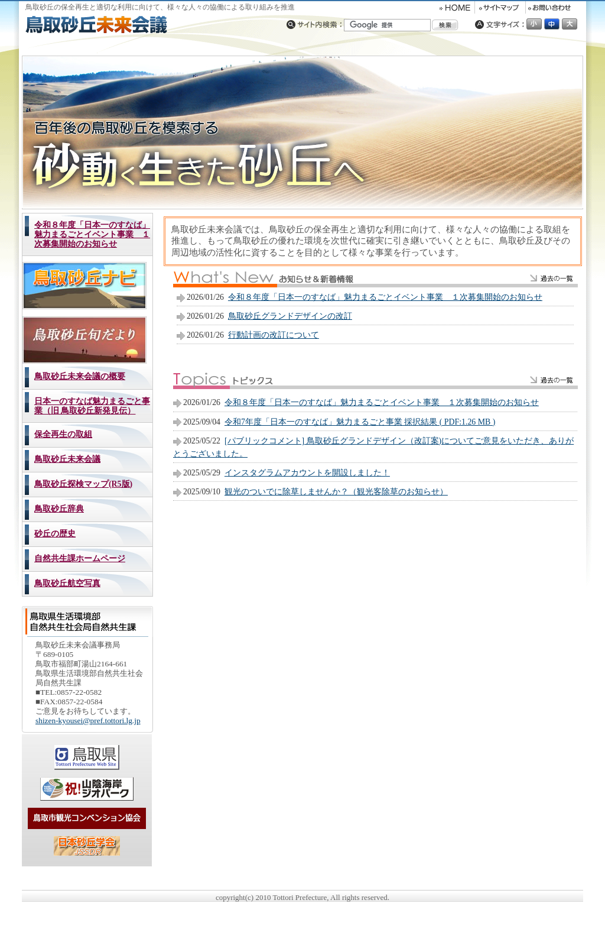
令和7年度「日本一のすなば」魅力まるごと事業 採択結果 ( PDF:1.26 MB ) (360, 421)
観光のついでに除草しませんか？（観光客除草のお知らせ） (336, 491)
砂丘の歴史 (55, 533)
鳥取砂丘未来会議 (67, 459)
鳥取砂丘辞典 (59, 508)
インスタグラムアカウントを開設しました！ (307, 472)
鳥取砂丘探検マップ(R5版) (83, 484)
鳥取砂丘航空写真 (67, 583)
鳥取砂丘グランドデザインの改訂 (290, 316)
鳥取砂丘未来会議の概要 (79, 376)
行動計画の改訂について (273, 335)
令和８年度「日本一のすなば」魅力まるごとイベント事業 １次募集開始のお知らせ (92, 234)
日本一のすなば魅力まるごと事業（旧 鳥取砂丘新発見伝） (92, 406)
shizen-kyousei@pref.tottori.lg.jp (88, 720)
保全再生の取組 (63, 434)
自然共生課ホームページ (79, 558)
